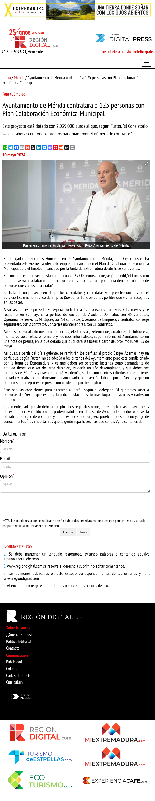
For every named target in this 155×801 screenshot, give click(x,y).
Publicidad (14, 662)
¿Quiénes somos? (19, 634)
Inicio (6, 77)
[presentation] (35, 505)
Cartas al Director (19, 675)
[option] (77, 10)
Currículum (14, 682)
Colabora (13, 668)
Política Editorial (18, 641)
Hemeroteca (34, 51)
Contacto (13, 648)
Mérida (19, 77)
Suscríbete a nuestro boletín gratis (127, 51)
